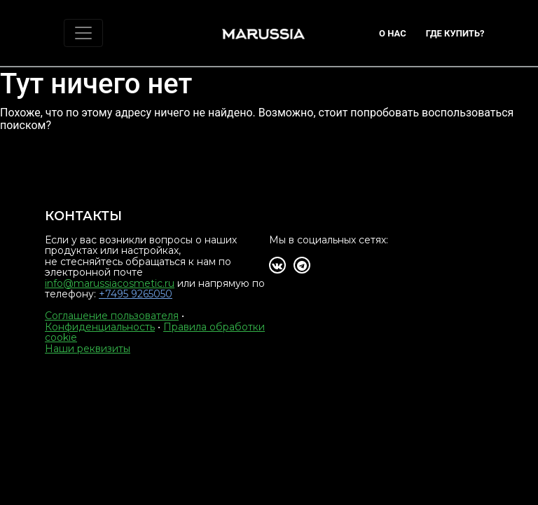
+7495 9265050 (135, 294)
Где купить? (455, 33)
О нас (392, 33)
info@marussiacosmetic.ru (109, 283)
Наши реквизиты (87, 348)
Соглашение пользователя (112, 315)
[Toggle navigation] (83, 33)
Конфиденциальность (100, 327)
